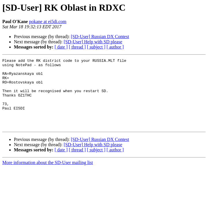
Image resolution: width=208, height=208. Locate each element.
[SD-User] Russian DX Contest (100, 36)
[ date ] (61, 46)
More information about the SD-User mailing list (47, 176)
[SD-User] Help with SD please (93, 41)
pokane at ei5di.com (47, 21)
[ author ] (115, 46)
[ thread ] (77, 46)
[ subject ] (96, 46)
